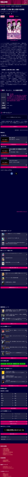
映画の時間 (3, 6)
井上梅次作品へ (14, 144)
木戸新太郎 (18, 99)
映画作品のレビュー (7, 453)
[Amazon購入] (14, 40)
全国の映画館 (5, 460)
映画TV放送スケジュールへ (14, 385)
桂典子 (14, 100)
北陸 (15, 400)
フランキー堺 (15, 96)
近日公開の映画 (6, 450)
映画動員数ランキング (7, 466)
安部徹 (10, 96)
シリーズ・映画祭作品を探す (13, 365)
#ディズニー (22, 363)
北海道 (2, 398)
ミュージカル (7, 13)
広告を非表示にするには (22, 211)
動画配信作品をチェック (13, 287)
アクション (3, 413)
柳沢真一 (23, 99)
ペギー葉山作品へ (13, 167)
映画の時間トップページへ (6, 439)
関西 (2, 396)
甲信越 (2, 400)
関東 (15, 393)
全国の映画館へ (14, 408)
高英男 (9, 97)
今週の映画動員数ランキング (6, 247)
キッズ (16, 416)
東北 (15, 398)
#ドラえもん (3, 363)
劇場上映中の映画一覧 (14, 267)
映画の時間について (13, 433)
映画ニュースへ (14, 323)
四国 (15, 402)
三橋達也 (18, 100)
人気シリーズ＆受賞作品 (8, 452)
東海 (15, 396)
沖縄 (15, 405)
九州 (2, 405)
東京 (2, 393)
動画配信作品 (5, 474)
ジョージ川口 (14, 97)
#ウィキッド (9, 363)
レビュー (11, 16)
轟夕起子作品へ (14, 155)
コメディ (2, 13)
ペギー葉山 (16, 95)
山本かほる (13, 99)
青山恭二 (23, 97)
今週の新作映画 (6, 449)
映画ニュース (5, 473)
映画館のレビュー (6, 461)
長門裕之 (19, 97)
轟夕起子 (12, 95)
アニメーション (17, 413)
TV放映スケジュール (7, 476)
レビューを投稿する (13, 126)
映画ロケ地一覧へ (13, 423)
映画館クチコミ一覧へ (14, 421)
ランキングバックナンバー (8, 468)
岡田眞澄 (20, 96)
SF (1, 416)
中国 (2, 402)
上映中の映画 (5, 448)
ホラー (16, 418)
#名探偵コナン (15, 363)
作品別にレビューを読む (8, 454)
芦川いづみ (21, 95)
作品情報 (8, 6)
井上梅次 (12, 93)
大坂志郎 (11, 100)
